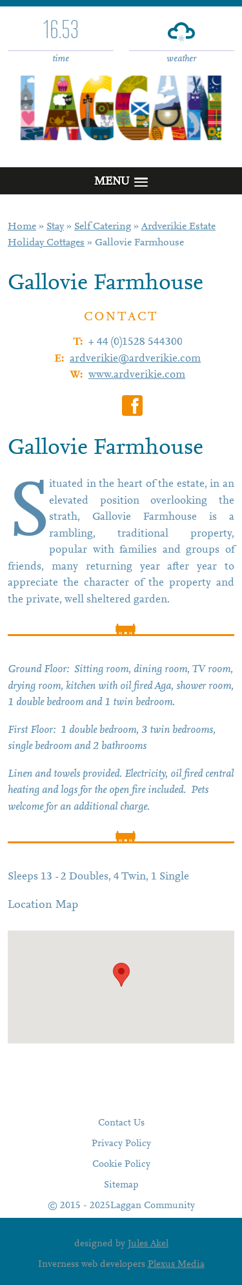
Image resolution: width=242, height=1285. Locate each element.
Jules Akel (148, 1244)
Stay (55, 226)
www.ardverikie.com (136, 375)
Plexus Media (176, 1265)
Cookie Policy (121, 1164)
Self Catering (102, 226)
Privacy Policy (121, 1144)
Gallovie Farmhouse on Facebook (132, 405)
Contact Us (121, 1123)
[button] (121, 975)
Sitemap (121, 1185)
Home (22, 226)
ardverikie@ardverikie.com (135, 359)
